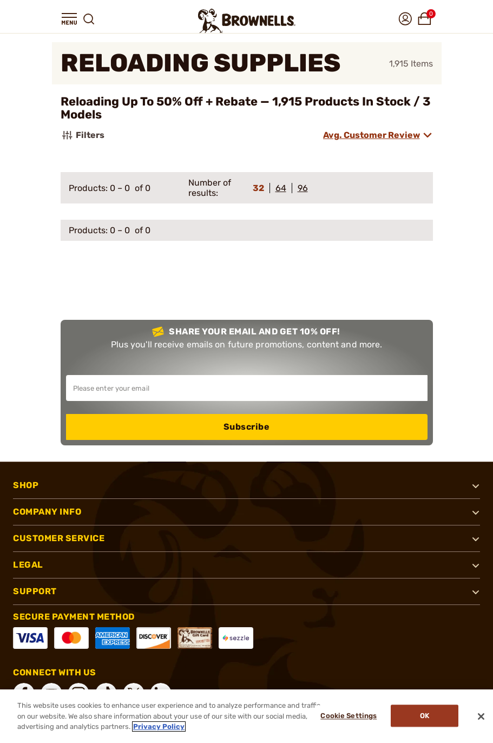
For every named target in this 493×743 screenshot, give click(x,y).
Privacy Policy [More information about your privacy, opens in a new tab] (159, 726)
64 (280, 188)
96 (303, 188)
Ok (424, 716)
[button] (69, 19)
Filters (82, 135)
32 (258, 188)
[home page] (246, 21)
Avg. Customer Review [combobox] (371, 135)
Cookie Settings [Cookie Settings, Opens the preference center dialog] (347, 716)
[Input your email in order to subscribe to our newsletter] (247, 388)
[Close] (481, 716)
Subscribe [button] (247, 427)
